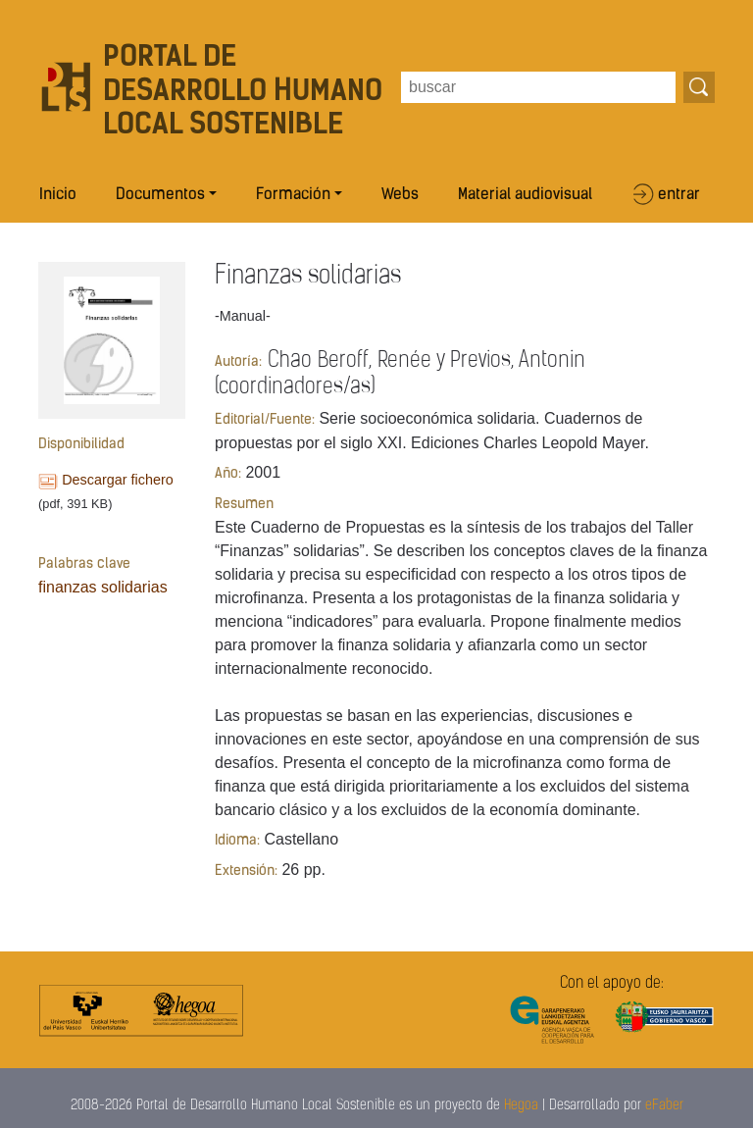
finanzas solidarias (103, 587)
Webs (400, 195)
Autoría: (238, 362)
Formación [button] (293, 195)
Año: (228, 474)
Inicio (57, 195)
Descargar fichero (118, 479)
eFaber (664, 1106)
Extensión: (246, 871)
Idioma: (237, 841)
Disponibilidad (81, 444)
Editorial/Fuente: (265, 420)
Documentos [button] (160, 195)
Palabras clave (84, 564)
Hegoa (521, 1106)
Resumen (244, 504)
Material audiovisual (525, 195)
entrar (679, 195)
